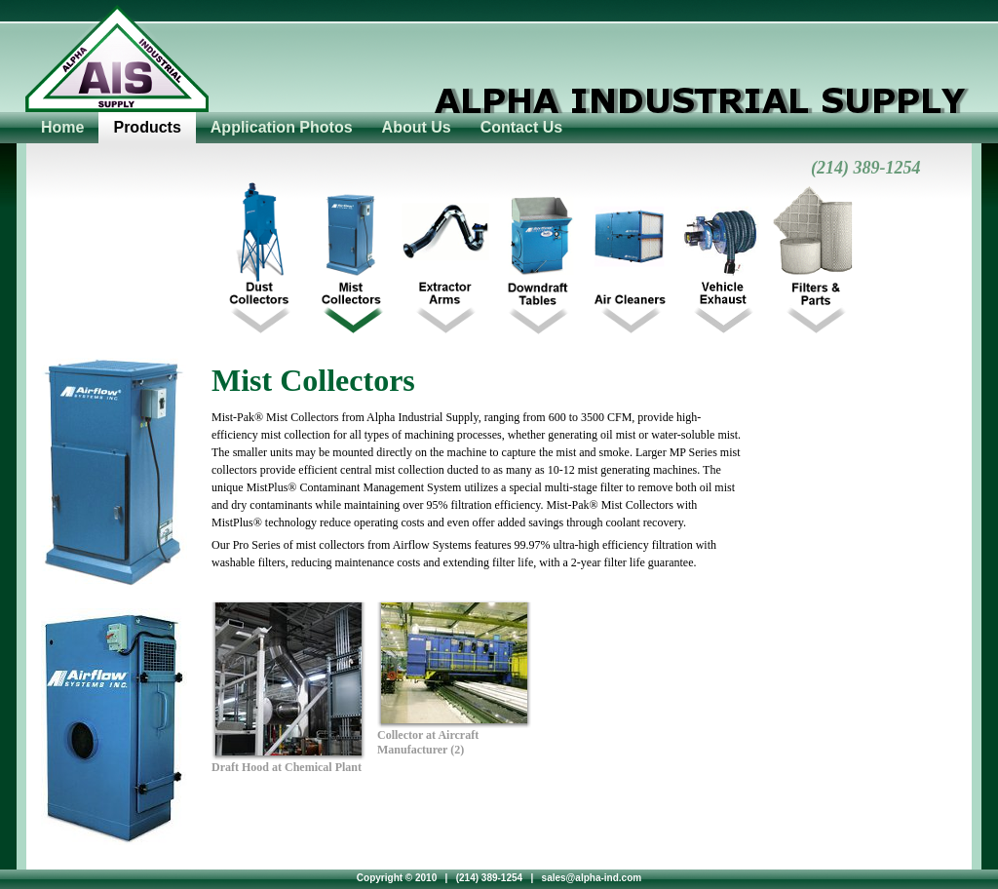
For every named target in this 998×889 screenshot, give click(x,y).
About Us (416, 127)
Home (62, 127)
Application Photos (282, 127)
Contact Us (521, 127)
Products (146, 127)
